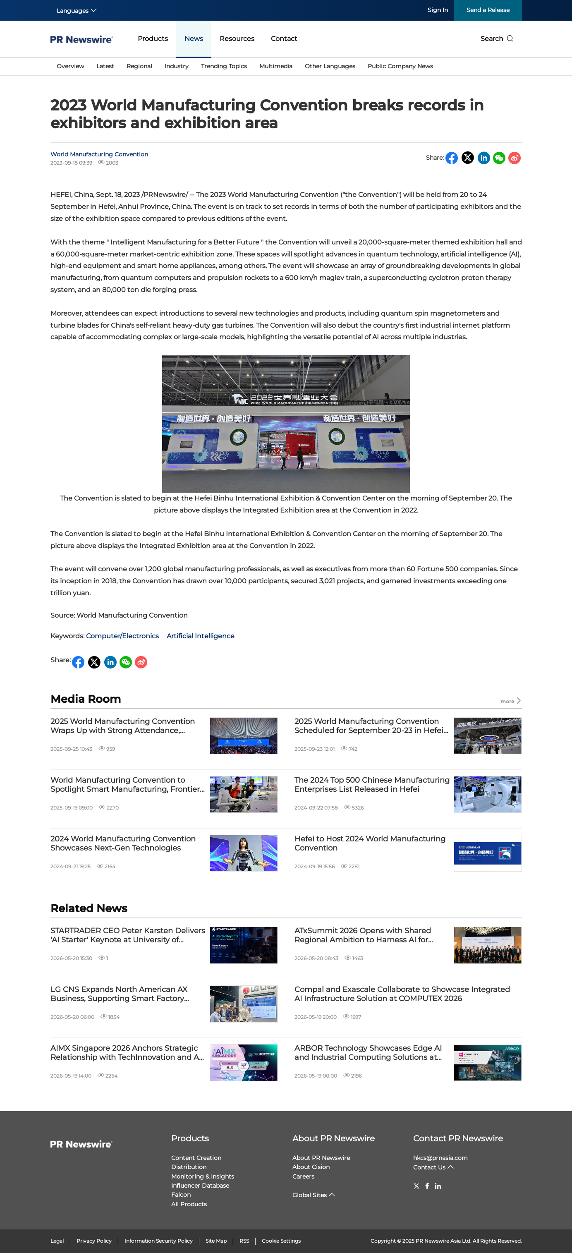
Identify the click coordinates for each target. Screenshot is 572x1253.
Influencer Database (200, 1185)
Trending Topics (224, 66)
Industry (177, 66)
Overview (70, 66)
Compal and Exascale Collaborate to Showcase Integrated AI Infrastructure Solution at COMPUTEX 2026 (402, 994)
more (511, 700)
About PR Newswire (333, 1138)
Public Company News (400, 66)
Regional (139, 66)
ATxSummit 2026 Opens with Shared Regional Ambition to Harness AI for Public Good (362, 935)
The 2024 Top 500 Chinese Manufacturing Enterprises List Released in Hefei (372, 785)
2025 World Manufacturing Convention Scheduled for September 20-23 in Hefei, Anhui (369, 726)
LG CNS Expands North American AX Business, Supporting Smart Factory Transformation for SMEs (118, 994)
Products (153, 39)
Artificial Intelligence (201, 636)
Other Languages (330, 66)
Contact (284, 39)
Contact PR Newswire (458, 1138)
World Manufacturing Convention (99, 154)
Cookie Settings (281, 1241)
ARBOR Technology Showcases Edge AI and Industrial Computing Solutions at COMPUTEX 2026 (368, 1053)
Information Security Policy (158, 1241)
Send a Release (488, 10)
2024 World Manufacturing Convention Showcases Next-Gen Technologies (123, 844)
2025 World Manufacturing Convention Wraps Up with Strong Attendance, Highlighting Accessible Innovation (122, 726)
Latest (105, 66)
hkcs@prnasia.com (440, 1158)
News (193, 39)
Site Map (216, 1241)
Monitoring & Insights (202, 1176)
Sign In (438, 10)
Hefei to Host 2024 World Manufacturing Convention (369, 844)
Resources (237, 39)
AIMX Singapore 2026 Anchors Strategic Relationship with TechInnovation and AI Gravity (125, 1053)
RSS (244, 1241)
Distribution (188, 1167)
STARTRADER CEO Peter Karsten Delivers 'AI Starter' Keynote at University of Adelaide (127, 935)
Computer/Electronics (122, 636)
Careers (303, 1176)
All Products (189, 1204)
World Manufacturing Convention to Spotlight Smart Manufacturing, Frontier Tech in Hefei (125, 785)
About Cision (311, 1167)
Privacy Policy (94, 1241)
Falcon (181, 1194)
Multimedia (275, 66)
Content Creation (196, 1158)
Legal (57, 1241)
